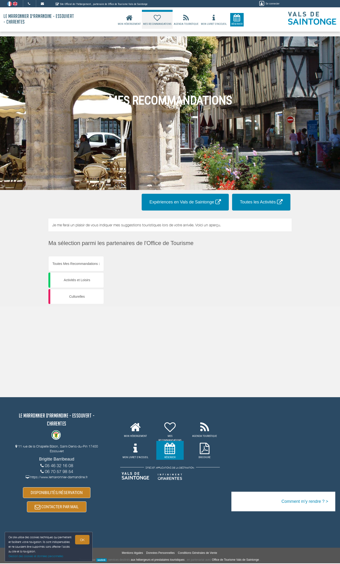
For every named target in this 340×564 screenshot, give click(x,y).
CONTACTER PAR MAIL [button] (57, 507)
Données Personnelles (160, 553)
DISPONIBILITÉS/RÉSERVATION (57, 492)
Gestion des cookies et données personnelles (35, 556)
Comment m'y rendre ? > (304, 501)
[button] (130, 256)
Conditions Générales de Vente (197, 553)
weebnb (102, 561)
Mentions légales (132, 553)
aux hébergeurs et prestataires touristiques (157, 560)
